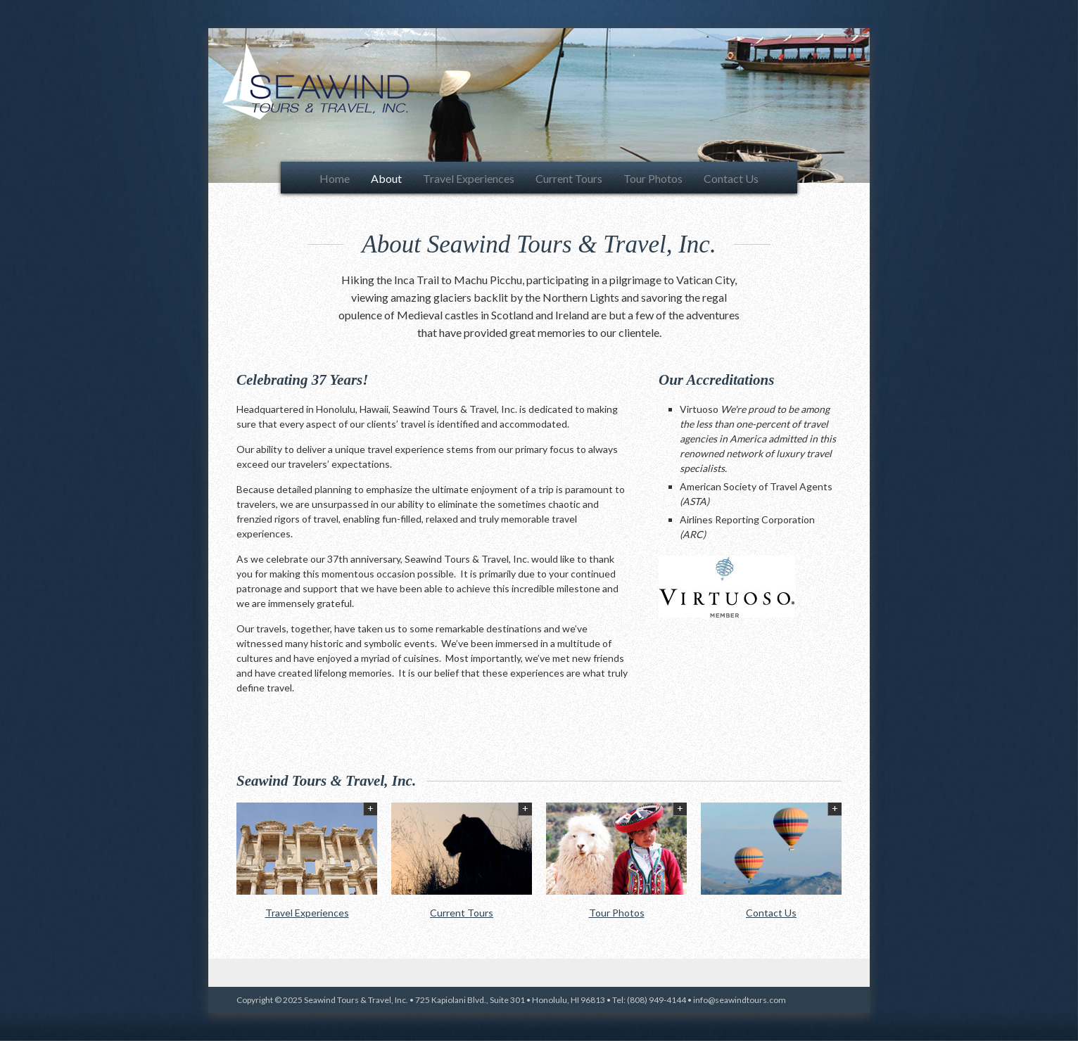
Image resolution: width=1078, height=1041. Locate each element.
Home (334, 178)
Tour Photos (653, 178)
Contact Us (731, 178)
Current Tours (568, 178)
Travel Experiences (468, 178)
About (386, 178)
